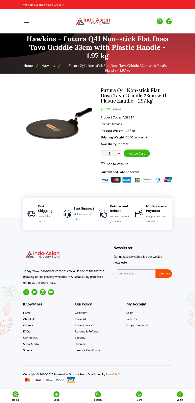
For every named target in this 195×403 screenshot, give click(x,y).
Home (28, 65)
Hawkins (48, 65)
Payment (80, 319)
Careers (28, 325)
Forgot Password (137, 325)
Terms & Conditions (87, 350)
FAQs (26, 331)
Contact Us (30, 337)
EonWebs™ (113, 374)
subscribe (163, 273)
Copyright (81, 312)
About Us (29, 319)
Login (129, 312)
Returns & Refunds (87, 331)
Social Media (31, 344)
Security (80, 337)
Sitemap (28, 350)
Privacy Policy (83, 325)
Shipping (80, 344)
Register (131, 319)
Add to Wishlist (114, 164)
